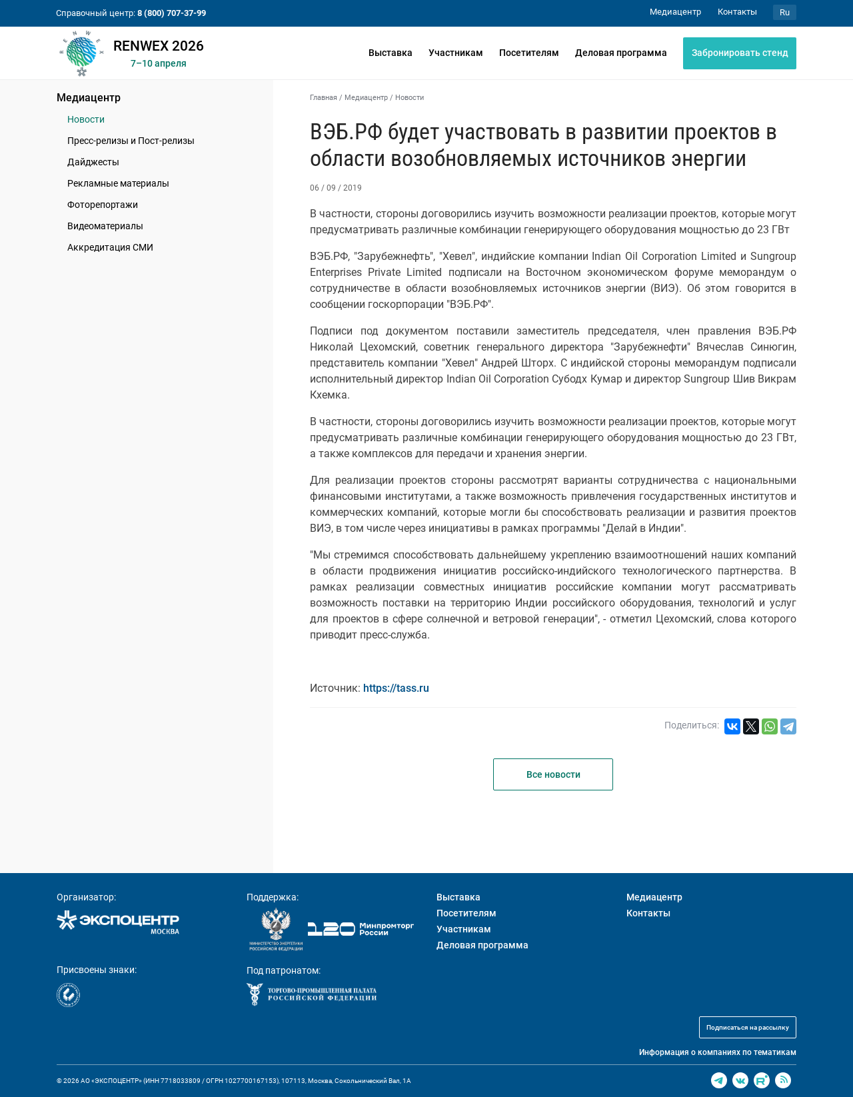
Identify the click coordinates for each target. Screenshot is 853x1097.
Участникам (455, 52)
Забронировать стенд (740, 52)
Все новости (553, 774)
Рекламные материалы (118, 183)
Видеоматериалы (105, 226)
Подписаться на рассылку (747, 1027)
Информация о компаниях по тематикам (717, 1052)
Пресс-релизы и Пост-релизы (131, 140)
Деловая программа (621, 52)
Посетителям (529, 52)
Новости (86, 119)
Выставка (391, 52)
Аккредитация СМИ (110, 247)
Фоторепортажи (102, 204)
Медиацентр (89, 97)
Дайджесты (93, 162)
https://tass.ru (396, 688)
